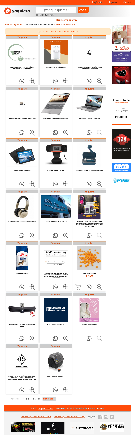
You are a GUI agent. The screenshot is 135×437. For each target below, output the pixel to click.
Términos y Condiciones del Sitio (36, 416)
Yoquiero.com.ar (45, 408)
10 (39, 399)
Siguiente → (49, 398)
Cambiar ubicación (64, 24)
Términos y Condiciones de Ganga (69, 416)
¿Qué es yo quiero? (66, 19)
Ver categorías (13, 24)
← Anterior (13, 398)
